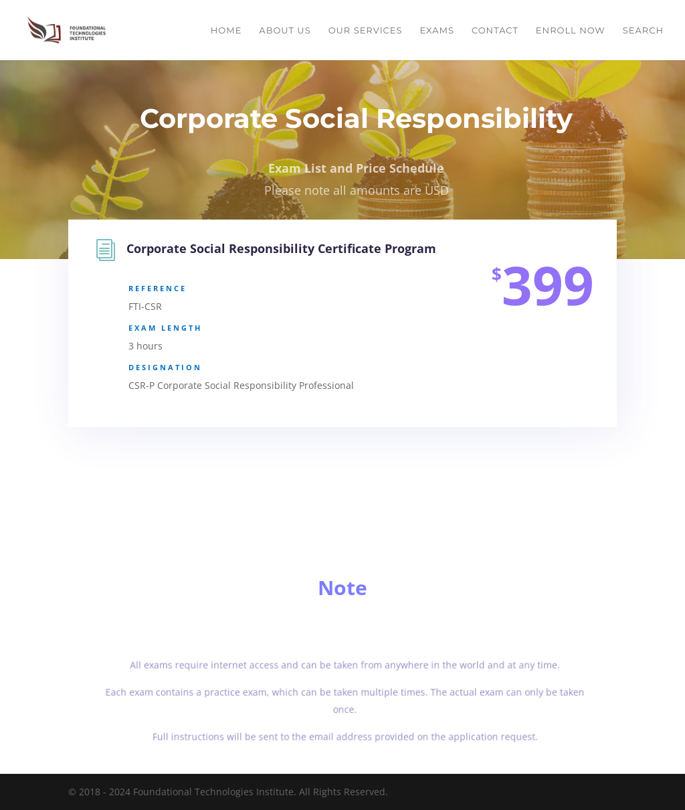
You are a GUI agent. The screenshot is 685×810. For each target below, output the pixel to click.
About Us (284, 30)
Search (643, 30)
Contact (495, 30)
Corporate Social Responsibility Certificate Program (281, 249)
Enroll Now (570, 30)
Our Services (365, 30)
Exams (436, 30)
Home (226, 30)
